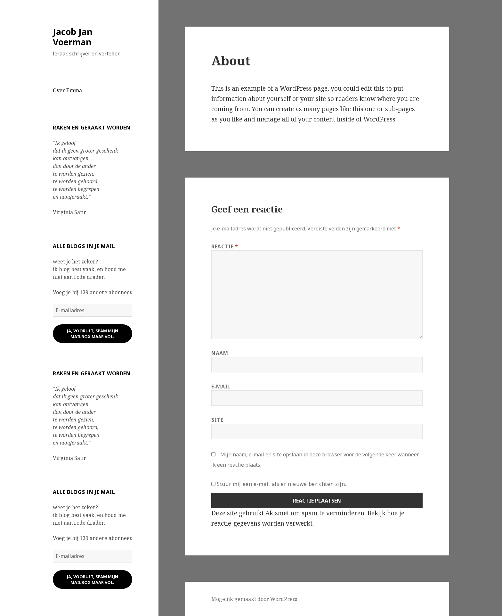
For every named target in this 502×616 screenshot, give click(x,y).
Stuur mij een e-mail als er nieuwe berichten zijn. (281, 483)
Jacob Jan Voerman (73, 37)
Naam (219, 353)
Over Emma (67, 90)
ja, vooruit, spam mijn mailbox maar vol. (92, 333)
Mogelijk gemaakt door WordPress (254, 599)
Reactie (224, 246)
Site (217, 419)
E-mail (221, 386)
